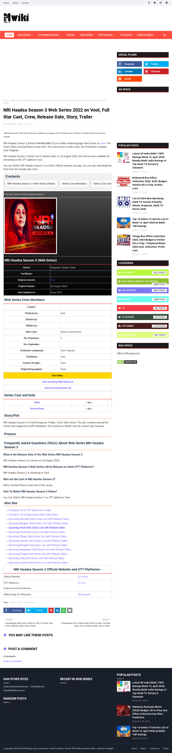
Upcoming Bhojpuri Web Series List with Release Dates (38, 523)
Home (6, 3)
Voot (102, 143)
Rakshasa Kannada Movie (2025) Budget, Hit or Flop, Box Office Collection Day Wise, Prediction (149, 712)
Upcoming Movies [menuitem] (48, 35)
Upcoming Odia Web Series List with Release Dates (36, 558)
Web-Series (16, 100)
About (15, 3)
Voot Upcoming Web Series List (57, 381)
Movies (144, 299)
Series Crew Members (74, 183)
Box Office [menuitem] (24, 35)
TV (144, 308)
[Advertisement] (57, 75)
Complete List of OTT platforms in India (29, 510)
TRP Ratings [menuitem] (105, 35)
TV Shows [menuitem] (126, 35)
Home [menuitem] (9, 35)
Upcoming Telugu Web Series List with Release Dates (37, 536)
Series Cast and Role (105, 183)
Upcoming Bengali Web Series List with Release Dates (38, 545)
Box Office (144, 272)
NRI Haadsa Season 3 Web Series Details (31, 183)
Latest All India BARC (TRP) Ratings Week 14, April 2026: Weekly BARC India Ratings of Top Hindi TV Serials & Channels (149, 160)
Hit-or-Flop (144, 290)
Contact (25, 3)
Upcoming (144, 326)
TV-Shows (144, 317)
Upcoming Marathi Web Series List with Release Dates (38, 540)
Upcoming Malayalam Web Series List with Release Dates (39, 549)
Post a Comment (12, 661)
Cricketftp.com (37, 686)
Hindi (12, 602)
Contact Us (154, 748)
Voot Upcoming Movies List (57, 388)
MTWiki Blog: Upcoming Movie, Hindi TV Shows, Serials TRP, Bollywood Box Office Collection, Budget (66, 748)
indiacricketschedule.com (15, 686)
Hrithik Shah (11, 124)
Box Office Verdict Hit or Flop (144, 282)
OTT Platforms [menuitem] (15, 43)
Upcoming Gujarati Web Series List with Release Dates (38, 562)
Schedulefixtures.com (14, 690)
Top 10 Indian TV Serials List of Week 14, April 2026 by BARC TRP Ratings (150, 222)
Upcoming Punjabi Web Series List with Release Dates (37, 553)
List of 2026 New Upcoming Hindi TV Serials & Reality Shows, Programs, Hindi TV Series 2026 (148, 203)
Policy (166, 748)
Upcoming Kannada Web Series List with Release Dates (38, 518)
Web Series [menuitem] (86, 35)
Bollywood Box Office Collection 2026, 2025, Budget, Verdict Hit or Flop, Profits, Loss (149, 183)
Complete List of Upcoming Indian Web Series (33, 514)
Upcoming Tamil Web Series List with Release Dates (36, 532)
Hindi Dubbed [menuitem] (145, 35)
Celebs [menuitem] (70, 35)
